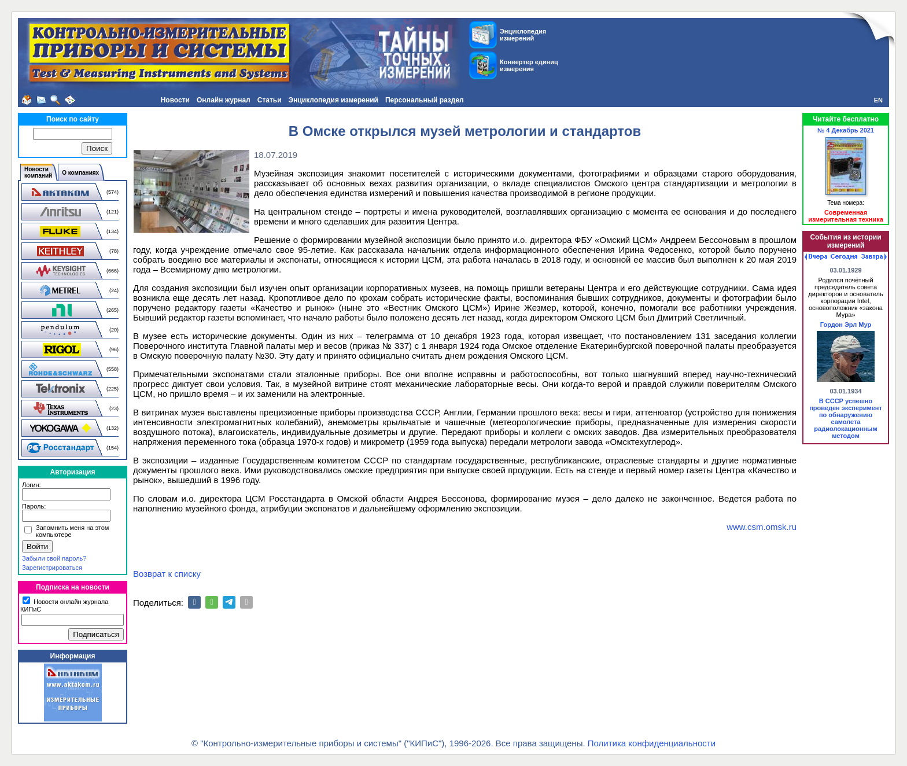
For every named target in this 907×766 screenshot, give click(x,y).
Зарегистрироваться (52, 567)
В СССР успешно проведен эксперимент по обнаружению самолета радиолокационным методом (845, 418)
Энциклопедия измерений (333, 100)
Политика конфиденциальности (652, 743)
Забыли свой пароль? (54, 558)
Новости (175, 100)
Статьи (269, 100)
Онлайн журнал (223, 100)
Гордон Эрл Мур (845, 324)
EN (878, 100)
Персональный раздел (424, 100)
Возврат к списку (167, 574)
